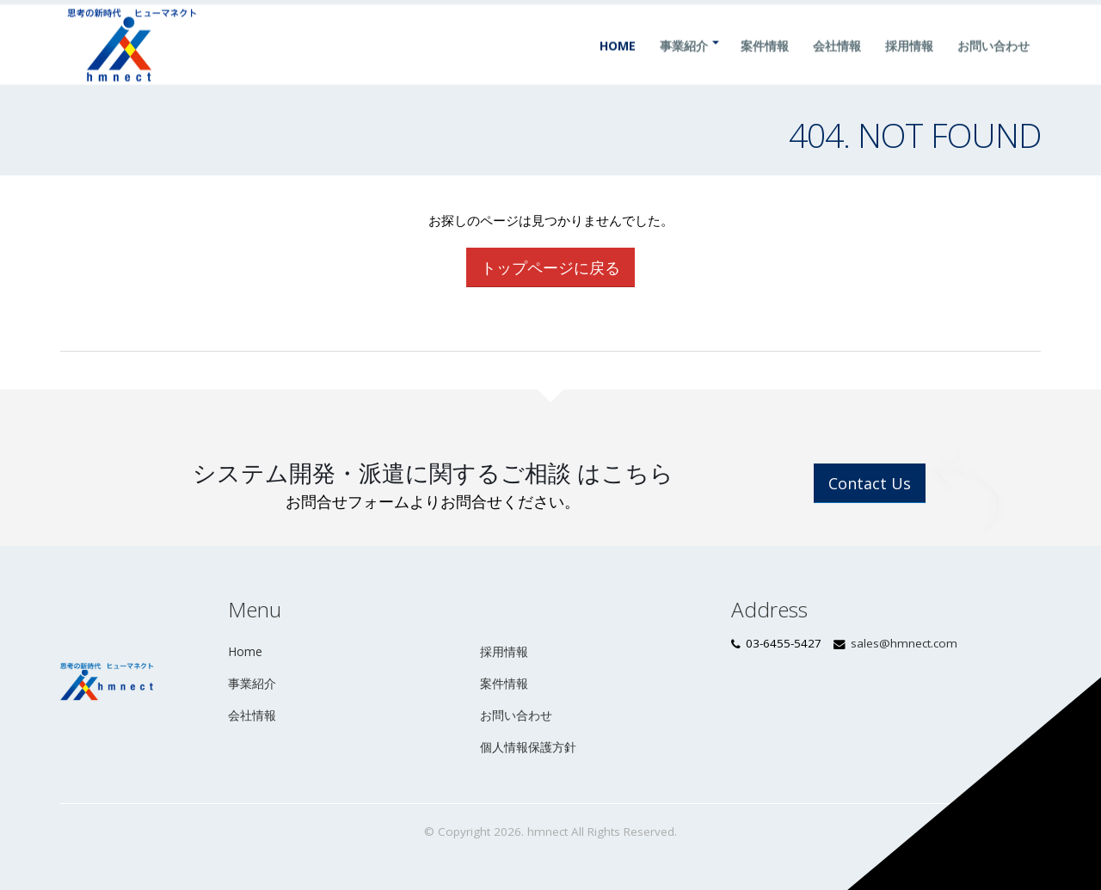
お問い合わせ (993, 62)
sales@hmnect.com (904, 643)
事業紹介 (684, 62)
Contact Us (869, 483)
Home (618, 62)
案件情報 (765, 62)
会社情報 (837, 62)
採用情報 (909, 62)
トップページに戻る (550, 267)
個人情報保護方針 (528, 747)
